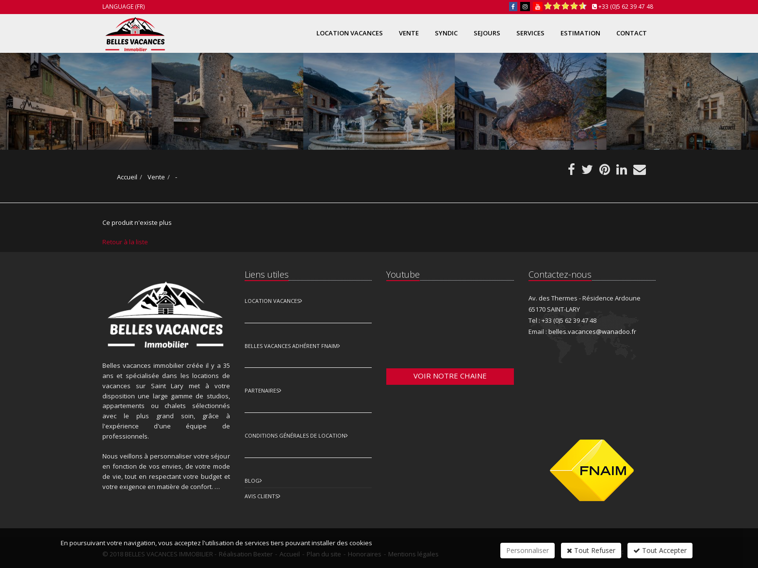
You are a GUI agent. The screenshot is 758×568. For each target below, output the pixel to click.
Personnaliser (527, 550)
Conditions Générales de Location (295, 435)
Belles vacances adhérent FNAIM (291, 345)
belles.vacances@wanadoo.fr (592, 331)
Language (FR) (123, 6)
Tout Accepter (660, 550)
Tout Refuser (591, 550)
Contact (631, 33)
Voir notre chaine (450, 375)
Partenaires (262, 390)
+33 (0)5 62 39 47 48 (625, 6)
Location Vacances (272, 300)
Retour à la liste (125, 241)
